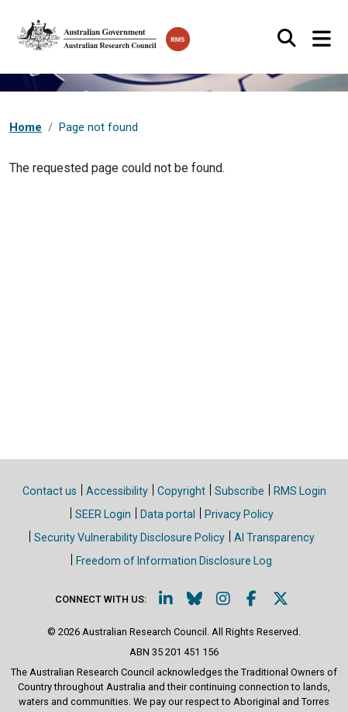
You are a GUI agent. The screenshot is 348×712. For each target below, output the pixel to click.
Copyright (181, 491)
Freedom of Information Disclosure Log (174, 561)
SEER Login (103, 514)
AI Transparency (274, 537)
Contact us (49, 491)
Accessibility (117, 491)
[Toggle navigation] (321, 39)
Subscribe (239, 491)
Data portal (167, 514)
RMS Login (300, 491)
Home (25, 127)
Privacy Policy (239, 514)
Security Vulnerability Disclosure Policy (129, 537)
